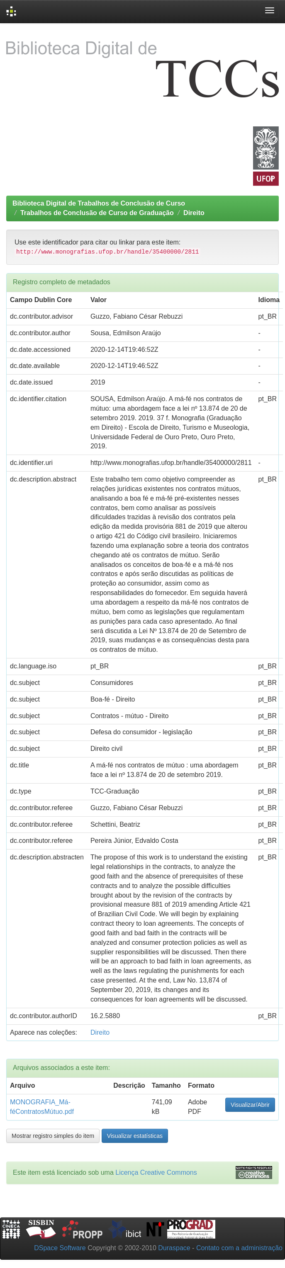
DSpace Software (60, 1247)
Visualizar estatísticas (135, 1135)
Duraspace (174, 1247)
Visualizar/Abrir (250, 1104)
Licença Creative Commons (156, 1172)
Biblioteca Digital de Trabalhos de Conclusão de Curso (98, 203)
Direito (194, 212)
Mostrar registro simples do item (53, 1135)
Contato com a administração (239, 1247)
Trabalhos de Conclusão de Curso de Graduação (97, 212)
